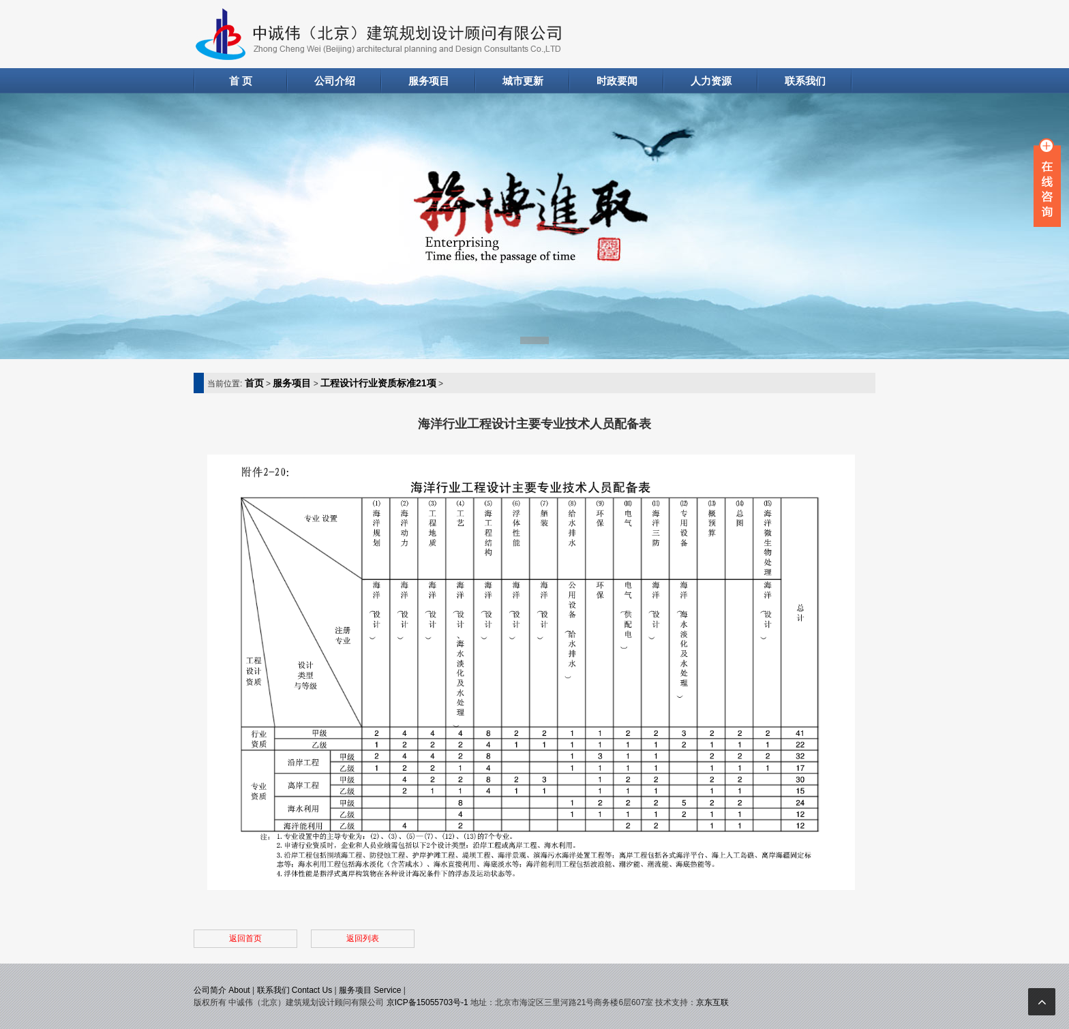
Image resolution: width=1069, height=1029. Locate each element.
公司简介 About (222, 990)
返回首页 (245, 938)
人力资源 (711, 81)
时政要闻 (617, 81)
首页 (254, 383)
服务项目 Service (370, 990)
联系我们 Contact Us (295, 990)
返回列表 (362, 938)
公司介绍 (334, 81)
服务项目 (428, 81)
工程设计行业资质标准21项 (378, 383)
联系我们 (805, 81)
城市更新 (522, 81)
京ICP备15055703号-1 (427, 1002)
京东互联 (712, 1002)
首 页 (240, 81)
